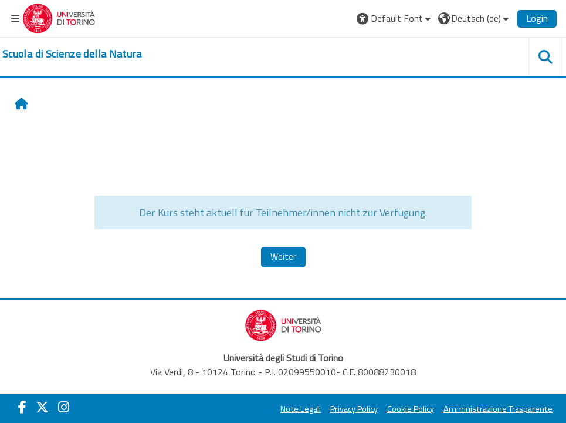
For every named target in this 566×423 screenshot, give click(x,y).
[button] (395, 18)
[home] (72, 54)
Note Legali (300, 408)
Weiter (283, 256)
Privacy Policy (354, 408)
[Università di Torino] (59, 17)
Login (537, 18)
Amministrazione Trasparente (498, 408)
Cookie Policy (410, 408)
